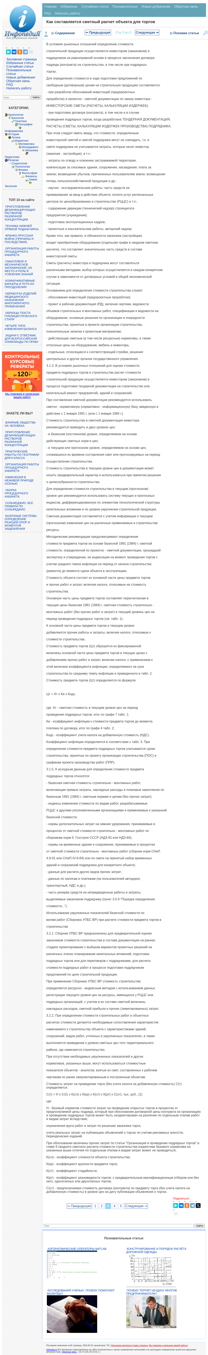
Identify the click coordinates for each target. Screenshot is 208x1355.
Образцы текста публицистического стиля (21, 316)
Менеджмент (30, 147)
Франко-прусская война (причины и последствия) (19, 239)
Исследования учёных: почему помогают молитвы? (80, 1292)
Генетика (21, 121)
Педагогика (12, 157)
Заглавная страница (21, 59)
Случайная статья (19, 66)
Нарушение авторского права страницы (129, 1345)
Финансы (31, 176)
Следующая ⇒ (147, 32)
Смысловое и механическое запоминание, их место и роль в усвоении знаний (19, 268)
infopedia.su (51, 1350)
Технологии (22, 166)
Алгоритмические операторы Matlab (76, 1248)
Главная (50, 6)
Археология (15, 114)
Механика (31, 150)
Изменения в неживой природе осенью (19, 480)
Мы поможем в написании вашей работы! (168, 1345)
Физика (23, 169)
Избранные (69, 6)
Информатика (14, 131)
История (13, 134)
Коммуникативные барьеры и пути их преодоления (20, 284)
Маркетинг (22, 140)
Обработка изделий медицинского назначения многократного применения (20, 300)
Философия (29, 173)
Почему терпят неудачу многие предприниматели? (151, 1292)
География (25, 124)
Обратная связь (18, 81)
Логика (15, 137)
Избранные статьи (20, 63)
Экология (11, 186)
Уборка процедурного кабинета (16, 493)
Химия (33, 179)
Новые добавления (20, 77)
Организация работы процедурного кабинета (22, 252)
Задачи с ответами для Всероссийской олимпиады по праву (21, 338)
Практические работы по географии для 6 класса (22, 455)
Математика (26, 143)
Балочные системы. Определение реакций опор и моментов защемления (21, 522)
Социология (19, 163)
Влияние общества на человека (20, 424)
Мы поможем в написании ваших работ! (22, 395)
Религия (13, 160)
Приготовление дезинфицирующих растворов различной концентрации (20, 213)
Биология (17, 118)
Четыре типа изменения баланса (21, 327)
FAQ (9, 84)
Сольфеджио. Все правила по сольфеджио (19, 506)
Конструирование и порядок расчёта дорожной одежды (156, 1250)
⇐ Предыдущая (97, 32)
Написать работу (19, 88)
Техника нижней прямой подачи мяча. (22, 227)
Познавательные (125, 6)
